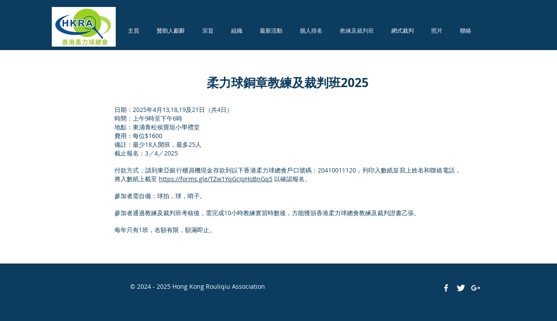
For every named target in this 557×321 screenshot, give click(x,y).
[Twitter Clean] (461, 288)
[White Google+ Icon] (475, 288)
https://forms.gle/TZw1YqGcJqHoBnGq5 (215, 179)
